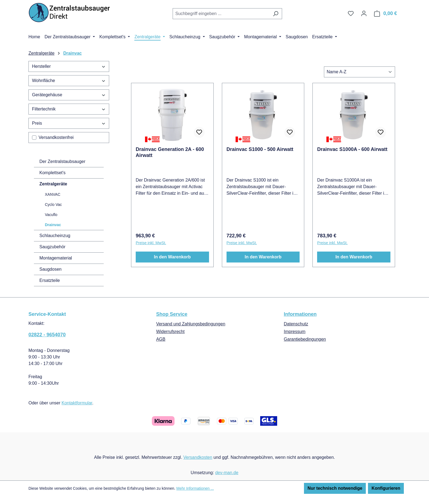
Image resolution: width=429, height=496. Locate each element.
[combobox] (221, 13)
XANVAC (52, 194)
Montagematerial (55, 258)
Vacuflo (51, 214)
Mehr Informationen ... (195, 488)
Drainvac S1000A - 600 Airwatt (352, 149)
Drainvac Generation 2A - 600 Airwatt (170, 152)
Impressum (294, 331)
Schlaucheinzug (54, 235)
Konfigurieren (386, 488)
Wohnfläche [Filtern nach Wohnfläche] (69, 80)
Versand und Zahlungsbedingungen (190, 324)
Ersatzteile (49, 280)
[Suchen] (275, 13)
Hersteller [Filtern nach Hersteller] (69, 66)
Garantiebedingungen (305, 339)
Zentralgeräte (53, 184)
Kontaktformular (77, 403)
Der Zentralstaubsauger (62, 161)
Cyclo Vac (53, 204)
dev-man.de (227, 472)
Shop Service (171, 314)
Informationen (300, 314)
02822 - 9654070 (47, 334)
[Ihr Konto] (363, 13)
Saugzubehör (52, 246)
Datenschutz (296, 324)
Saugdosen (50, 269)
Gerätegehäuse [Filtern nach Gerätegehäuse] (69, 94)
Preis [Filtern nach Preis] (69, 123)
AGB (161, 339)
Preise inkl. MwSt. (151, 243)
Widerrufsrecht (170, 331)
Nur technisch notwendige (335, 488)
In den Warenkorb (172, 257)
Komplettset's (52, 172)
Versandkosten (197, 457)
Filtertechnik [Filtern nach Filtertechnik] (69, 109)
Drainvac (53, 225)
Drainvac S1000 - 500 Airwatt (260, 149)
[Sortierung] (359, 71)
